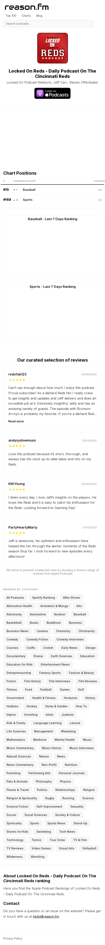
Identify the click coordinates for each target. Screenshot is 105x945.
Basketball (14, 622)
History (90, 698)
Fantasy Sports (50, 673)
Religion (89, 790)
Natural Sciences (19, 756)
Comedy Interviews (70, 639)
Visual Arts (66, 848)
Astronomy (14, 614)
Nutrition (71, 764)
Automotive (38, 614)
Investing (31, 714)
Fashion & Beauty (81, 673)
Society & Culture (67, 815)
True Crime (57, 840)
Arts (79, 606)
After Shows (71, 597)
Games (65, 689)
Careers (42, 631)
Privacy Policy (12, 938)
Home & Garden (56, 706)
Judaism (67, 714)
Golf (81, 689)
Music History (51, 748)
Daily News (69, 647)
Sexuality (76, 806)
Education (87, 656)
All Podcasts (15, 597)
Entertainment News (55, 664)
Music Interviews (82, 748)
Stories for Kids (17, 831)
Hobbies (12, 706)
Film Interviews (59, 681)
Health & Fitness (44, 698)
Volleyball (89, 848)
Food (28, 689)
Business (75, 622)
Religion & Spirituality (22, 798)
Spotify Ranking (43, 597)
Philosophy (44, 781)
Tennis (36, 840)
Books (34, 622)
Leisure (75, 723)
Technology (15, 840)
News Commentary (20, 764)
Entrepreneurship (19, 673)
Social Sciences (35, 815)
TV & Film (80, 840)
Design (91, 647)
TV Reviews (15, 848)
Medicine (39, 739)
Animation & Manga (54, 606)
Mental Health (65, 739)
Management (43, 731)
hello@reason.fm (46, 916)
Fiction (11, 681)
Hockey (32, 706)
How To (81, 706)
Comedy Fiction (37, 639)
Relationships (65, 790)
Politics (42, 790)
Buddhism (54, 622)
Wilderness (15, 856)
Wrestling (37, 856)
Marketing (68, 731)
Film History (32, 681)
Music (87, 739)
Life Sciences (16, 731)
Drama (38, 656)
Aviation (59, 614)
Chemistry (63, 631)
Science (88, 798)
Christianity (86, 631)
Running (68, 798)
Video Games (41, 848)
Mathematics (16, 739)
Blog (39, 16)
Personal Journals (72, 773)
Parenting (13, 773)
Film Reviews (87, 681)
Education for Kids (20, 664)
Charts (26, 16)
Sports (27, 200)
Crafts (31, 647)
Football (46, 689)
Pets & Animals (17, 781)
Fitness (12, 689)
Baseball (29, 190)
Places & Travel (18, 790)
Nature (44, 756)
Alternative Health (19, 606)
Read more (16, 421)
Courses (12, 647)
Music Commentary (20, 748)
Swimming (43, 831)
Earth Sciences (61, 656)
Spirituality (14, 823)
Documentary (16, 656)
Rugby (49, 798)
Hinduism (70, 698)
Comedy (12, 639)
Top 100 (10, 16)
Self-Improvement (49, 806)
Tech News (67, 831)
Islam (49, 714)
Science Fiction (17, 806)
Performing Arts (40, 773)
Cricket (48, 647)
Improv (11, 714)
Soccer (11, 815)
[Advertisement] (52, 132)
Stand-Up (80, 823)
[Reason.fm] (26, 6)
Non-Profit (49, 764)
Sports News (56, 823)
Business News (18, 631)
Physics (65, 781)
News (61, 756)
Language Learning (48, 723)
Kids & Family (16, 723)
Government (15, 698)
